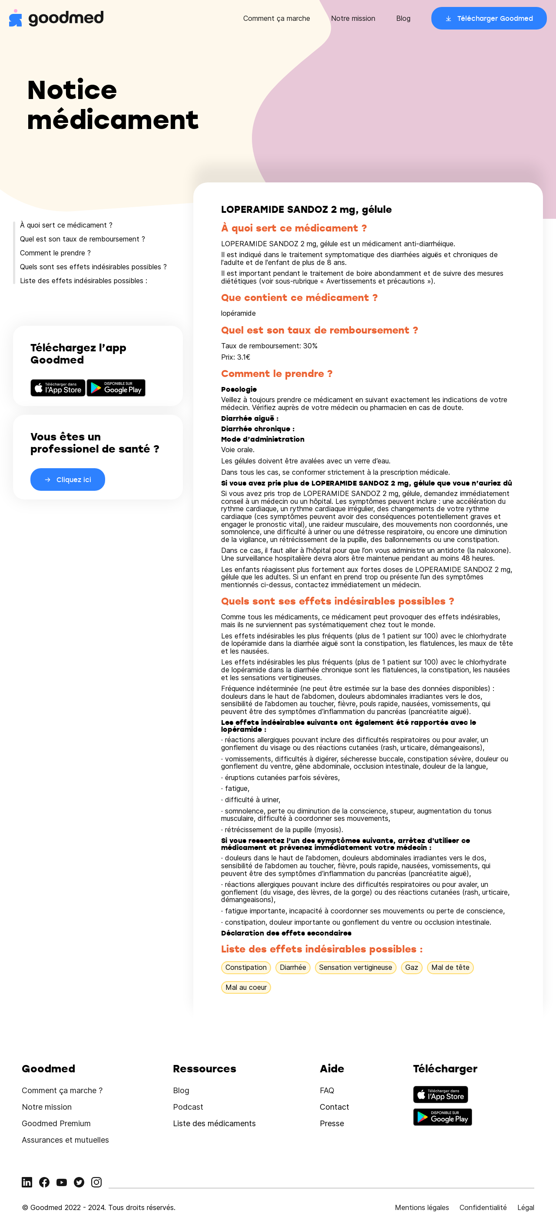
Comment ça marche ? (62, 1090)
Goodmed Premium (56, 1123)
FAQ (327, 1090)
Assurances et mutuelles (65, 1139)
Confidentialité (483, 1207)
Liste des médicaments (214, 1123)
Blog (403, 18)
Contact (334, 1106)
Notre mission (353, 18)
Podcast (188, 1106)
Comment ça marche (276, 18)
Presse (332, 1123)
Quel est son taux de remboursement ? (82, 238)
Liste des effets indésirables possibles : (83, 280)
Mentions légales (422, 1207)
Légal (525, 1207)
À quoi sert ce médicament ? (66, 225)
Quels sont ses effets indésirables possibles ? (93, 266)
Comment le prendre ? (55, 252)
